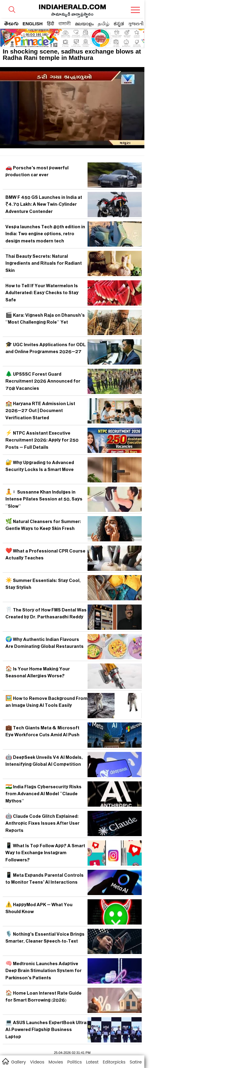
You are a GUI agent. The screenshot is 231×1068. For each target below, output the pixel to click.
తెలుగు (11, 24)
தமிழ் (103, 23)
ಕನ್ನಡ (119, 23)
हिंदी (50, 23)
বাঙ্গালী (64, 23)
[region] (48, 36)
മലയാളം (84, 23)
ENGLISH (33, 23)
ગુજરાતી (135, 23)
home (5, 1061)
